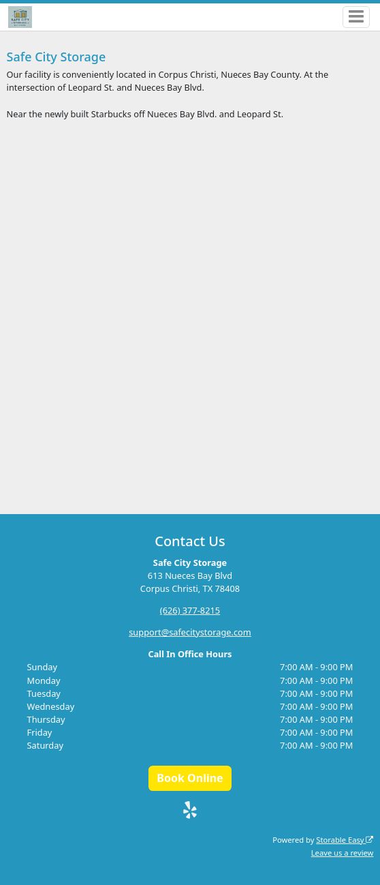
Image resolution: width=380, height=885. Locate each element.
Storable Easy (344, 840)
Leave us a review (342, 852)
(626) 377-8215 (190, 610)
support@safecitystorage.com (190, 632)
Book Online (190, 777)
